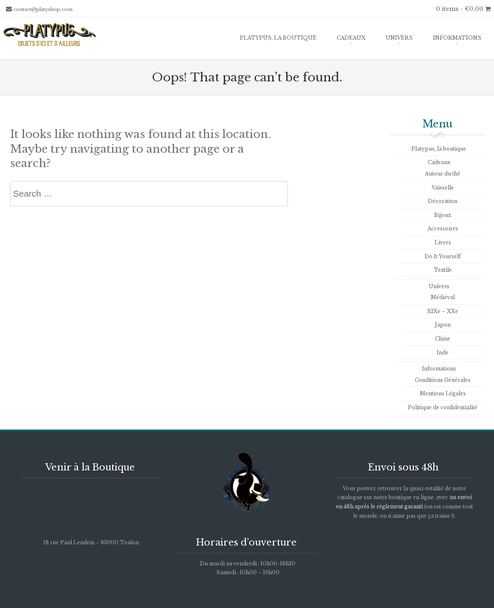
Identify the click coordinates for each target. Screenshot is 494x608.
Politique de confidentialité (443, 407)
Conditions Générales (442, 380)
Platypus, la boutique (278, 38)
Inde (442, 352)
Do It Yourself (442, 256)
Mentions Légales (443, 393)
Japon (443, 325)
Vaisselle (443, 187)
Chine (442, 338)
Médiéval (443, 297)
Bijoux (442, 215)
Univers (399, 38)
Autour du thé (442, 173)
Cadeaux (351, 38)
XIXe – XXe (442, 311)
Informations (457, 38)
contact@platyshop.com (42, 9)
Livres (443, 242)
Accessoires (442, 228)
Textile (443, 270)
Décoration (442, 201)
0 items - (463, 9)
